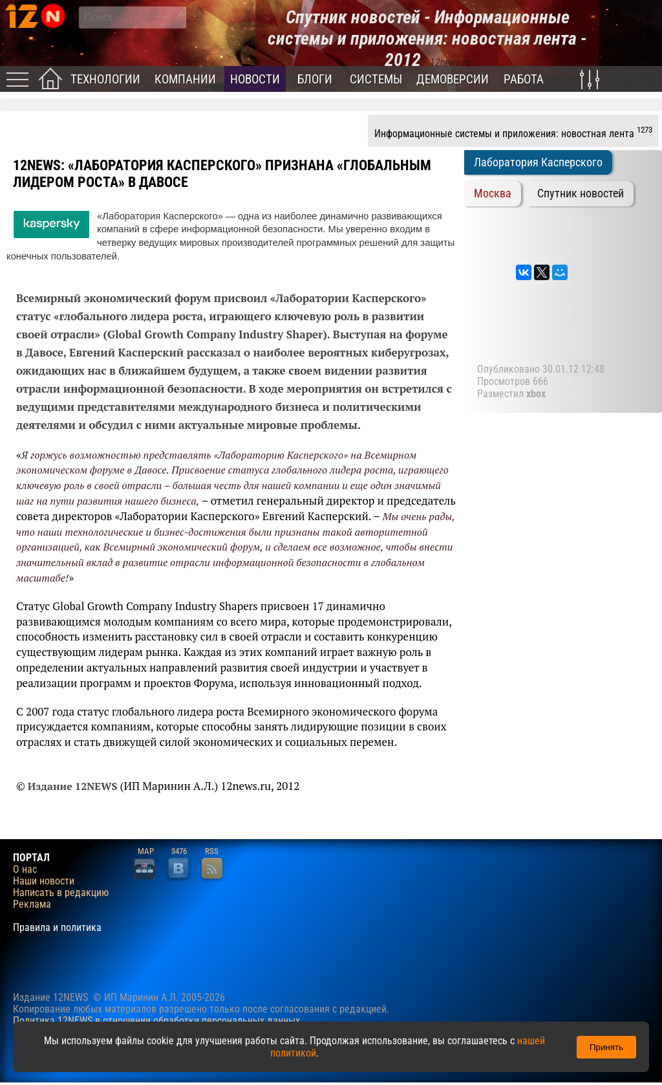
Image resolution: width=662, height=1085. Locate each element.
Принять (606, 1047)
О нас (25, 869)
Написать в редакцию (61, 893)
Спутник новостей (580, 193)
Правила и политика (57, 928)
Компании (185, 79)
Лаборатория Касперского (538, 162)
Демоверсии (452, 79)
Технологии (105, 79)
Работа (524, 79)
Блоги (314, 79)
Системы (376, 79)
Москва (492, 193)
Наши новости (43, 881)
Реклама (32, 904)
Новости (255, 79)
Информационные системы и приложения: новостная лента (513, 132)
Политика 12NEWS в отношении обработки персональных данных (156, 1020)
